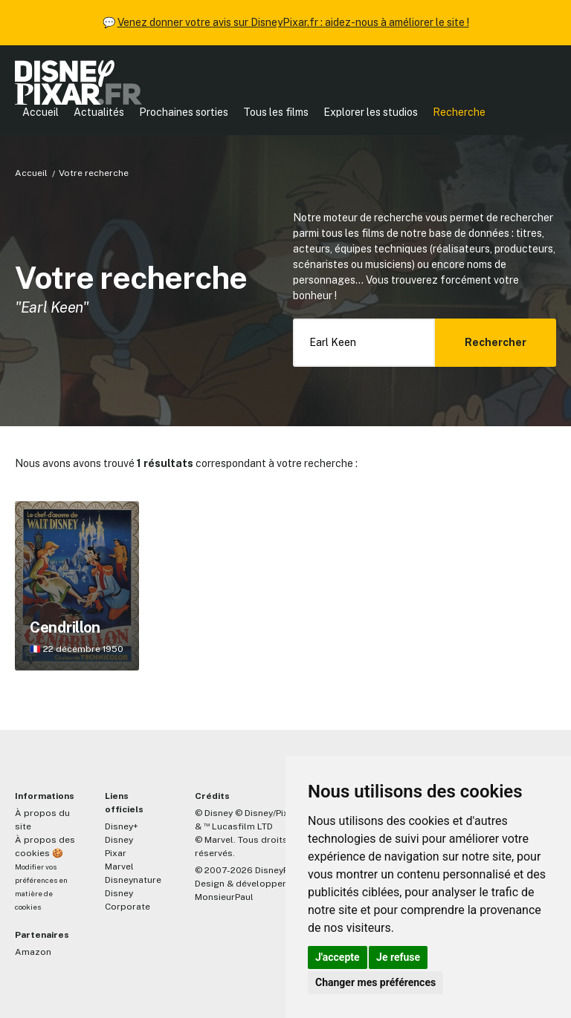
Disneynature (133, 880)
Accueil (40, 112)
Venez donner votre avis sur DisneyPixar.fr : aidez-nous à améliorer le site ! (293, 22)
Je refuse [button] (398, 957)
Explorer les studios (370, 112)
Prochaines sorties (183, 112)
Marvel (119, 866)
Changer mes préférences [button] (375, 982)
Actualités (99, 112)
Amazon (33, 952)
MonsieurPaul (224, 897)
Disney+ (121, 826)
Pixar (115, 853)
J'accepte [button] (337, 957)
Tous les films (276, 112)
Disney (119, 840)
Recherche (459, 112)
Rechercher (495, 342)
